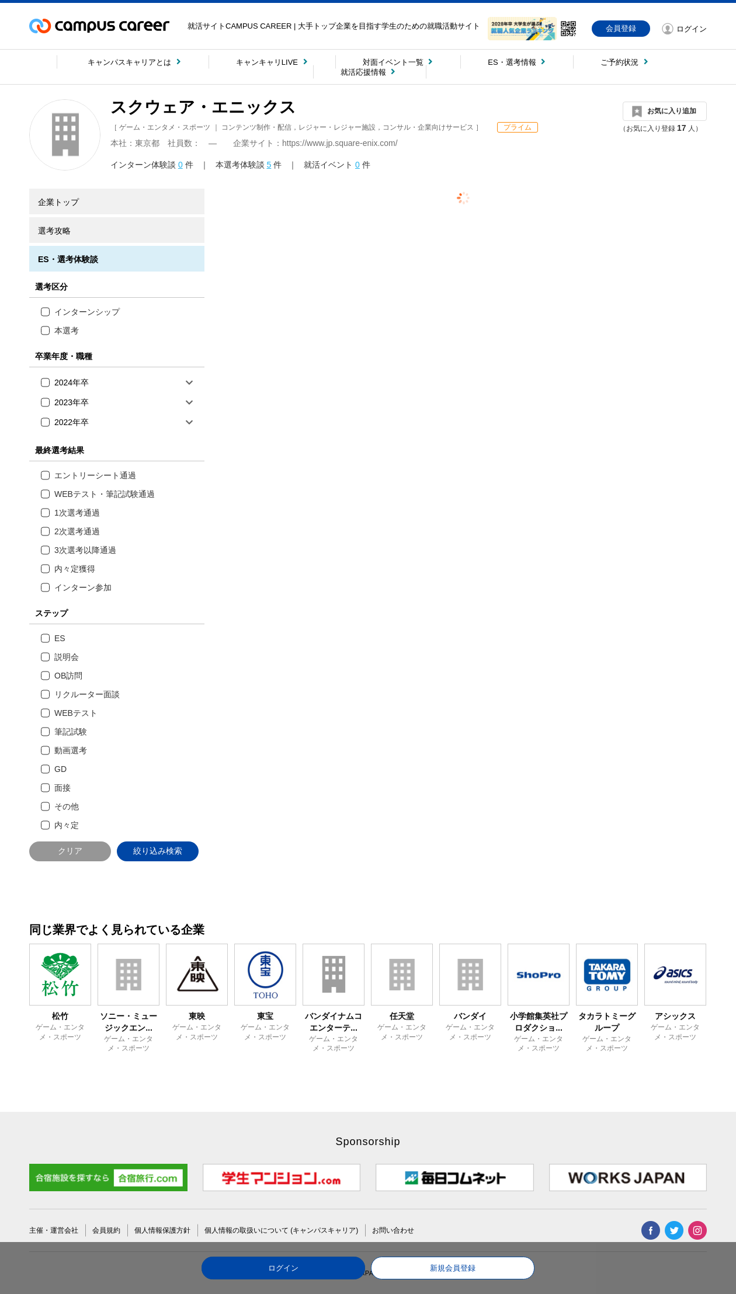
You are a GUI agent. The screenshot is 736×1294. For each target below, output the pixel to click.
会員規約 (106, 1230)
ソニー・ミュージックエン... (128, 1021)
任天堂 (402, 1016)
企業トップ (58, 202)
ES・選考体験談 (68, 259)
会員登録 (621, 28)
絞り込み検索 (157, 850)
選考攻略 (54, 230)
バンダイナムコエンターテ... (333, 1021)
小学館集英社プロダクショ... (538, 1021)
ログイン (283, 1268)
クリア (70, 850)
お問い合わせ (393, 1230)
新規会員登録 (452, 1268)
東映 (197, 1016)
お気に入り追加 (671, 111)
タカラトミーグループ (607, 1021)
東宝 (265, 1016)
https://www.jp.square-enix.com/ (340, 143)
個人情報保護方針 (162, 1230)
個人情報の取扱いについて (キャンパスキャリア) (281, 1230)
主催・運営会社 (53, 1230)
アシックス (675, 1016)
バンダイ (470, 1016)
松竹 (60, 1016)
